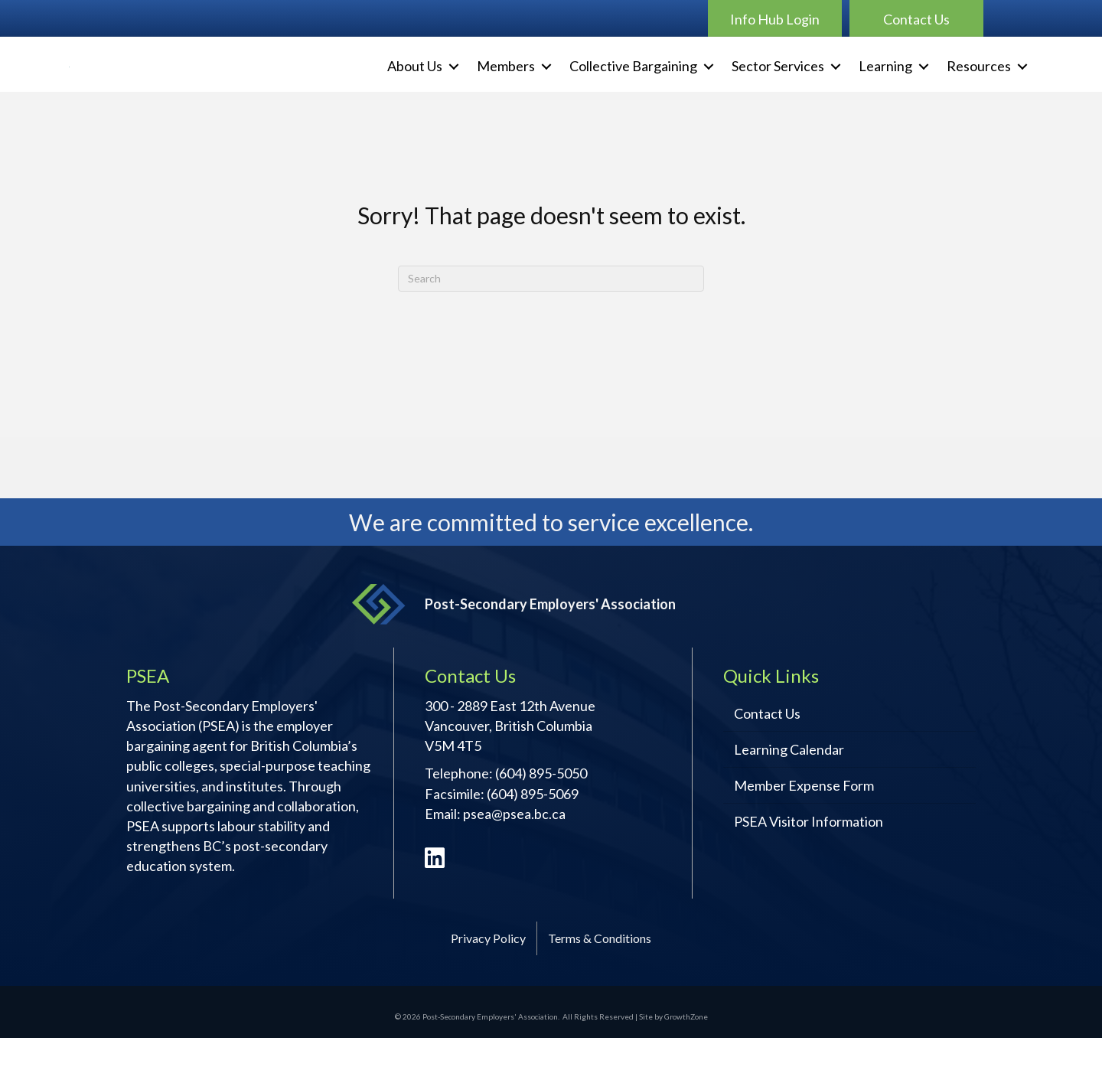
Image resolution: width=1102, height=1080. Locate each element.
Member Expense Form (804, 828)
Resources (979, 87)
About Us (414, 87)
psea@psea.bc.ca (514, 855)
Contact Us (767, 756)
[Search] (551, 321)
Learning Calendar (789, 792)
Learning (885, 87)
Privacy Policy (488, 981)
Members (506, 87)
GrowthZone (686, 1059)
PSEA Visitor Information (808, 864)
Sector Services (778, 87)
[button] (775, 18)
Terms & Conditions (599, 981)
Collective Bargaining (633, 87)
